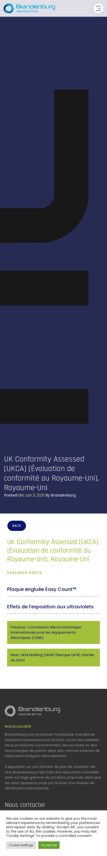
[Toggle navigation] (98, 8)
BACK (16, 525)
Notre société (18, 726)
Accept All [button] (49, 845)
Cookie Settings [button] (21, 845)
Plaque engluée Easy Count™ (41, 589)
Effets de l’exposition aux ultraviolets (50, 606)
